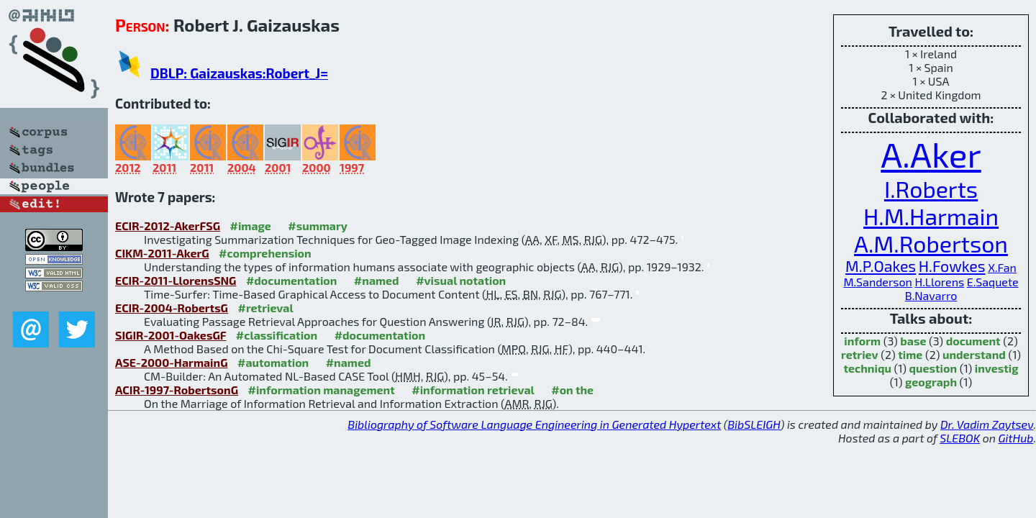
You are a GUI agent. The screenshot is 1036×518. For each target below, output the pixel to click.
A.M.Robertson (931, 243)
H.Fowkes (952, 266)
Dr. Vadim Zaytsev (986, 424)
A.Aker (931, 154)
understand (974, 354)
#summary (317, 225)
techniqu (867, 368)
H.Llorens (939, 281)
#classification (276, 335)
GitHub (1016, 438)
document (973, 340)
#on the (572, 389)
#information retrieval (473, 389)
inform (862, 340)
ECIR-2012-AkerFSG (167, 225)
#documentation (291, 280)
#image (250, 225)
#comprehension (265, 253)
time (910, 354)
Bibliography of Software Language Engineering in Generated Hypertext (534, 424)
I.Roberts (931, 188)
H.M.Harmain (931, 216)
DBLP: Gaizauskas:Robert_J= (239, 73)
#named (376, 280)
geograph (931, 381)
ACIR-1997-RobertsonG (176, 389)
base (913, 340)
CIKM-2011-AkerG (162, 253)
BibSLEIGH (753, 424)
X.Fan (1002, 267)
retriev (859, 354)
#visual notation (461, 280)
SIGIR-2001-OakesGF (170, 335)
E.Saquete (993, 281)
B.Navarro (931, 295)
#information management (320, 389)
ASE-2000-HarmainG (171, 362)
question (933, 368)
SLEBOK (960, 438)
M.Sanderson (877, 281)
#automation (273, 362)
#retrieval (265, 307)
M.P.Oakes (880, 266)
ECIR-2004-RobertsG (171, 307)
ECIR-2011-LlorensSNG (175, 280)
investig (997, 368)
